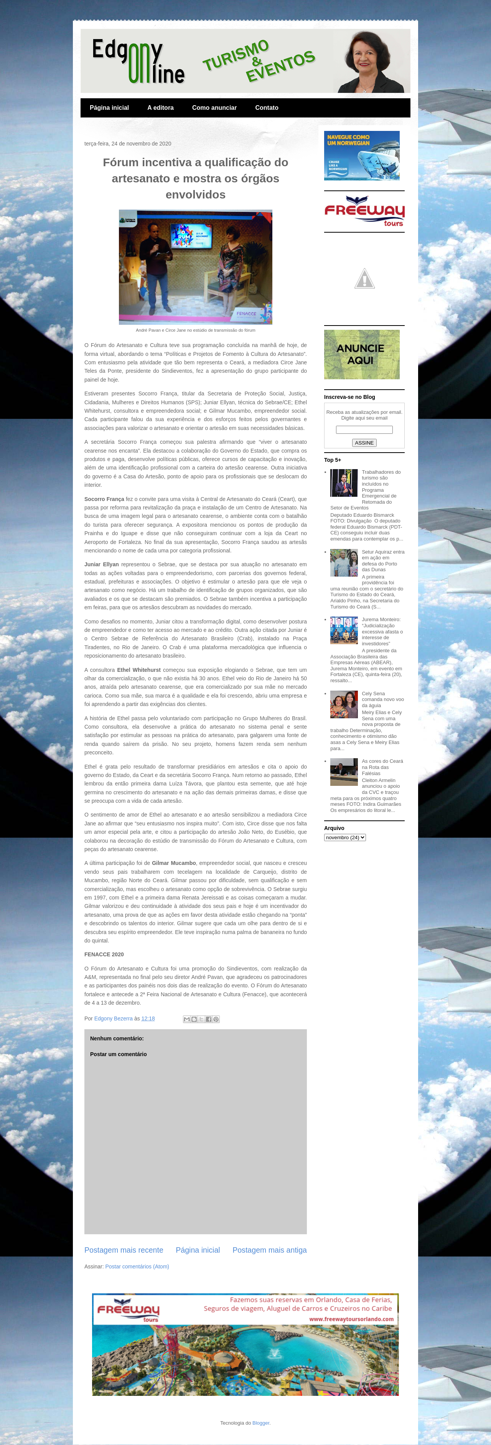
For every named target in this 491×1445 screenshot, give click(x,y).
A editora (160, 107)
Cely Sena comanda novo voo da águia (383, 699)
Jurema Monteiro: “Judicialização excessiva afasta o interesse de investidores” (382, 631)
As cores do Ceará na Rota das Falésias (382, 767)
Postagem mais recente (123, 1250)
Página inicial (109, 107)
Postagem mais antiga (269, 1250)
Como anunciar (214, 107)
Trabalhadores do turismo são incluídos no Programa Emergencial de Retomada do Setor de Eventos (365, 490)
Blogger (260, 1423)
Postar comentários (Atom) (137, 1266)
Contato (266, 107)
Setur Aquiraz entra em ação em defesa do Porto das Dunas (383, 561)
